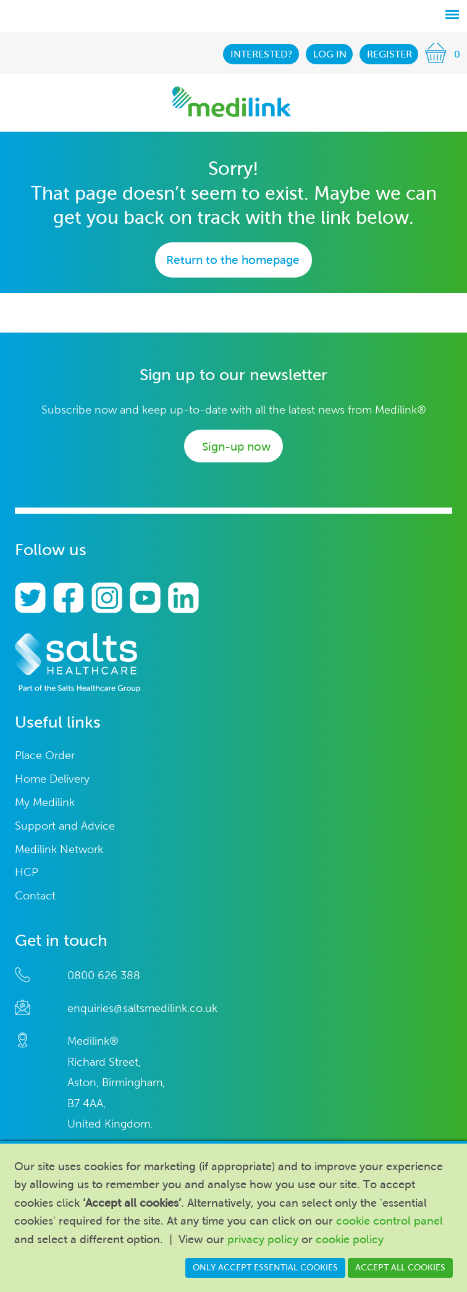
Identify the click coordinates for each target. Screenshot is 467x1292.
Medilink (231, 102)
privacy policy (262, 1239)
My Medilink (45, 803)
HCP (26, 872)
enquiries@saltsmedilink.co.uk (142, 1008)
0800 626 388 (103, 975)
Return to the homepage (233, 259)
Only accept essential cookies (265, 1267)
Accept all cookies (400, 1267)
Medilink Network (59, 850)
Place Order (45, 756)
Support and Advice (65, 826)
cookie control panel (389, 1221)
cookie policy (350, 1239)
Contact (35, 896)
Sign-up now (236, 446)
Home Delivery (52, 779)
